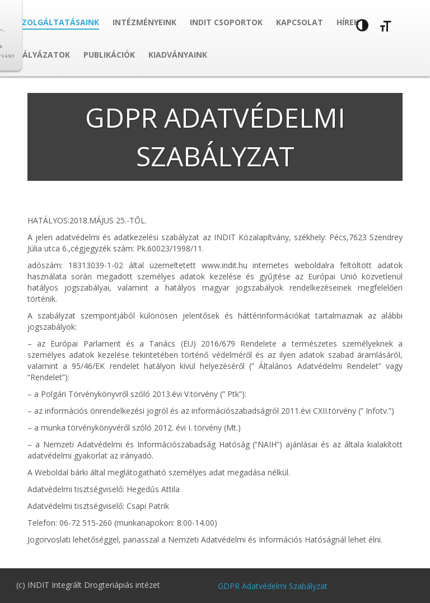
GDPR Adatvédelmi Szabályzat (273, 586)
